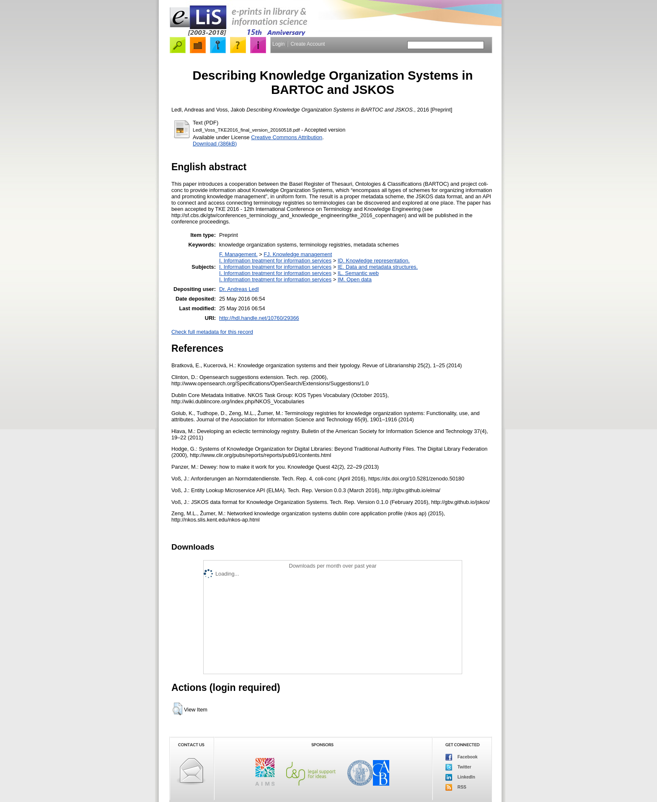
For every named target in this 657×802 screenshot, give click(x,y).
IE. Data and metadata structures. (378, 267)
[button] (177, 709)
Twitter (458, 767)
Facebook (461, 757)
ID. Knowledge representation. (374, 260)
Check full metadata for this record (212, 332)
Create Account (307, 44)
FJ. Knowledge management (298, 254)
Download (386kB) (215, 143)
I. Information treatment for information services (275, 260)
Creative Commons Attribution (286, 137)
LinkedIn (460, 777)
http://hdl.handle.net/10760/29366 (259, 318)
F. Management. (238, 254)
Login (278, 44)
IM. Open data (355, 279)
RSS (455, 787)
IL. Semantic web (358, 273)
